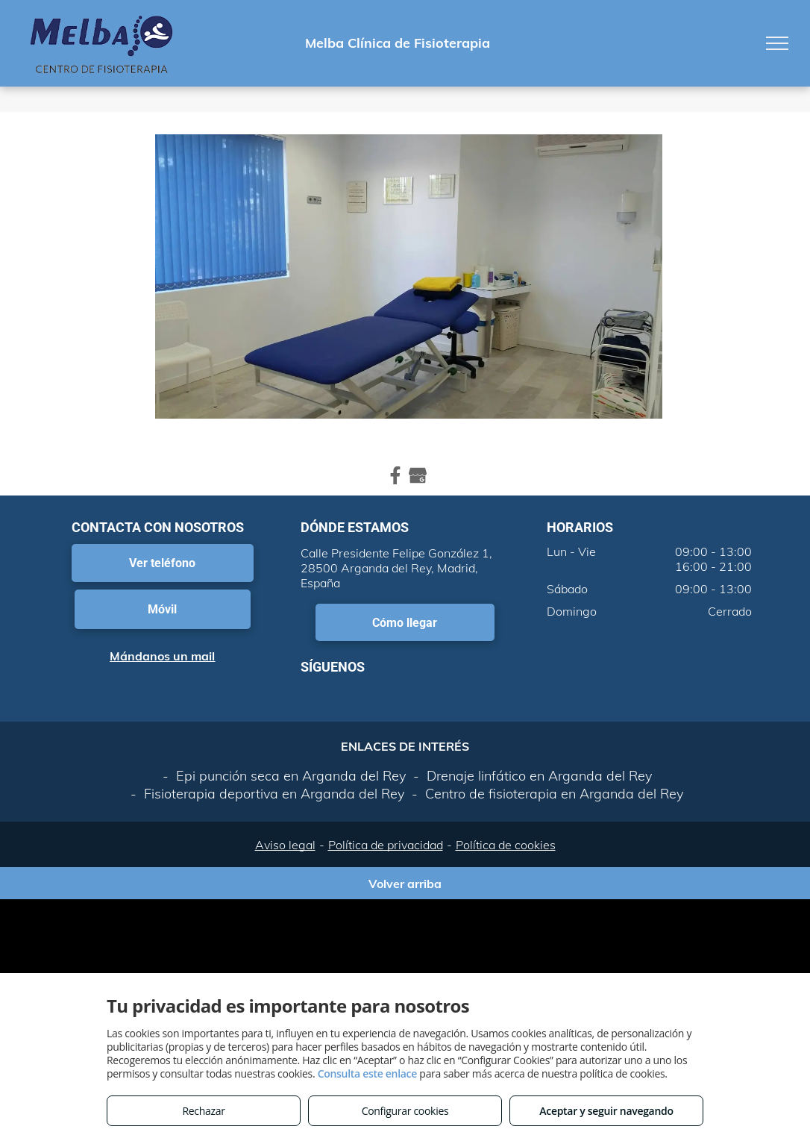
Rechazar (203, 1111)
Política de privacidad (385, 844)
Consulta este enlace (367, 1073)
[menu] (777, 43)
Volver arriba (405, 883)
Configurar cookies (405, 1111)
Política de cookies (506, 844)
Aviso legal (285, 844)
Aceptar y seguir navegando (606, 1111)
